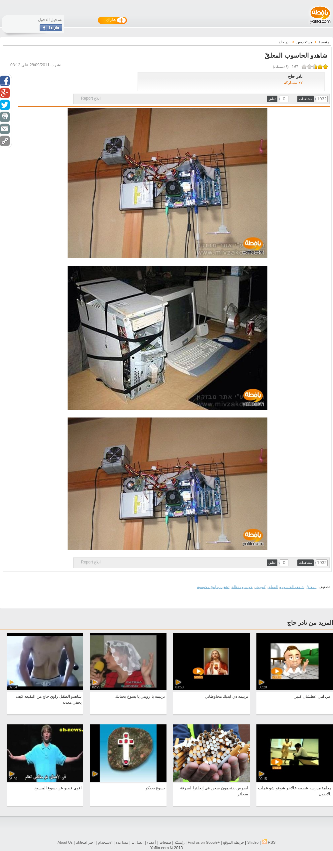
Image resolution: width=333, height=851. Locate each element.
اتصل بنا (138, 842)
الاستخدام (105, 842)
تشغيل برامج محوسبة (213, 587)
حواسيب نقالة (242, 587)
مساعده (122, 842)
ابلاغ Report (91, 98)
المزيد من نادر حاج (310, 622)
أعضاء (151, 842)
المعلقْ (311, 587)
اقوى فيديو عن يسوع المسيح (58, 788)
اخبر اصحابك (85, 842)
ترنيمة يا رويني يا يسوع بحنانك (140, 696)
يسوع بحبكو (155, 788)
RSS (269, 842)
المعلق (273, 587)
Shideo (252, 842)
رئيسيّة (179, 842)
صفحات (165, 842)
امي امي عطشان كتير (313, 696)
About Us (65, 842)
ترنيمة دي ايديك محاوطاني (226, 696)
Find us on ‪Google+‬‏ (204, 842)
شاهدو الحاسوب (292, 587)
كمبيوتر (260, 587)
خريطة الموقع (233, 842)
